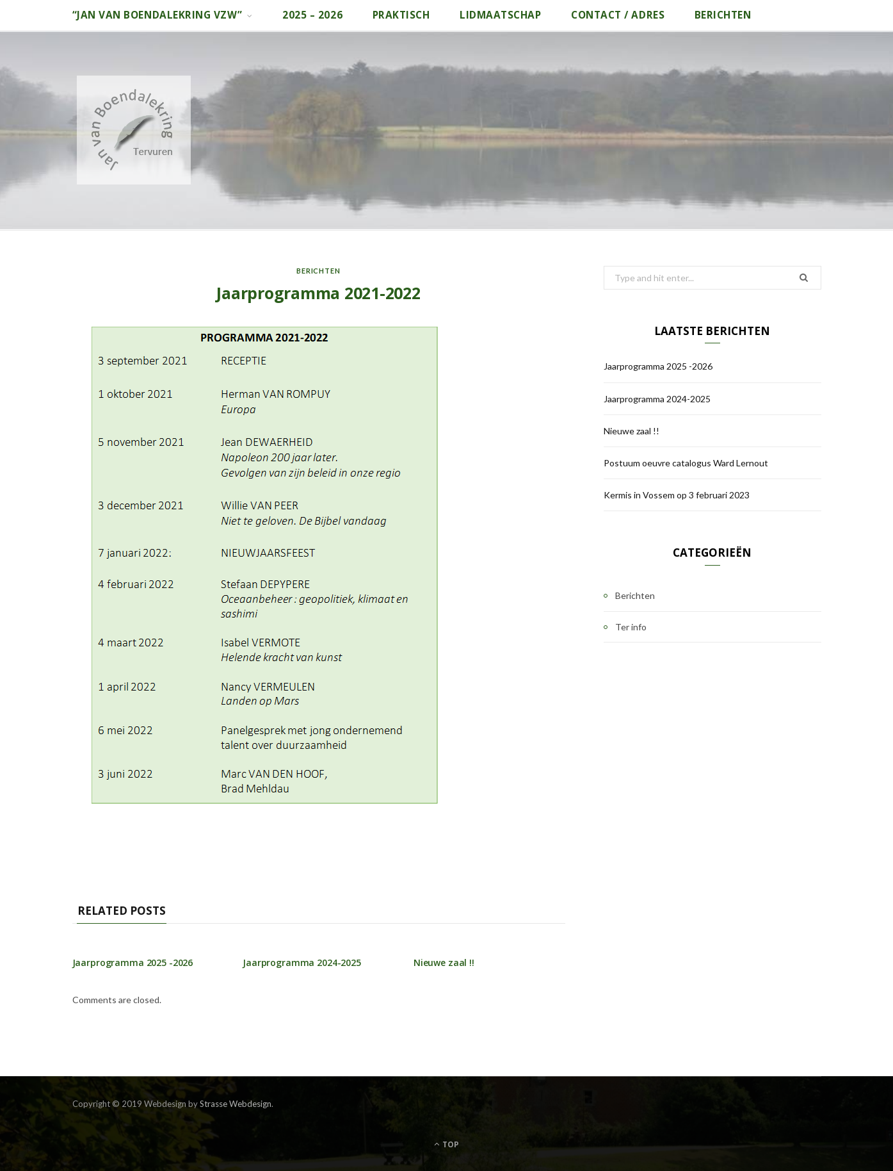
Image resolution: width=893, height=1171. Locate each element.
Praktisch (401, 15)
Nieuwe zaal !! (444, 962)
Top (446, 1144)
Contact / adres (617, 15)
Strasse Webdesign (235, 1104)
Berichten (723, 15)
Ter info (631, 626)
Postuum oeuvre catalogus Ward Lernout (686, 462)
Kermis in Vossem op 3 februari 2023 (677, 494)
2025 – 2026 (312, 15)
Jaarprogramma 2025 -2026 (132, 962)
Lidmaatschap (500, 15)
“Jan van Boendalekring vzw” (157, 15)
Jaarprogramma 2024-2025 (302, 962)
